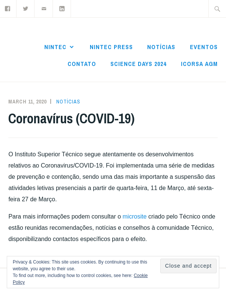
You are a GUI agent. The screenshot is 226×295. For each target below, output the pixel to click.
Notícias (161, 47)
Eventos (204, 47)
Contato (82, 64)
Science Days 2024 (138, 64)
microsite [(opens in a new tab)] (135, 216)
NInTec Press (111, 47)
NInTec (55, 47)
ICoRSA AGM (199, 64)
